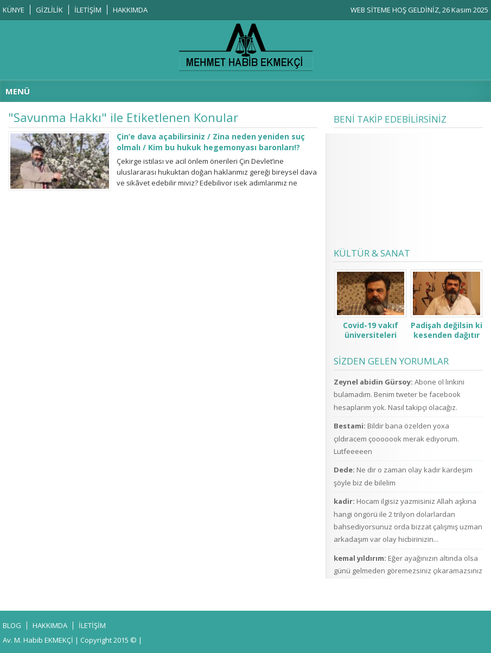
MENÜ (17, 91)
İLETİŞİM (87, 10)
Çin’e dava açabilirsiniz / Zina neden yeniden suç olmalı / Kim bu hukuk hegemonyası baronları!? (211, 141)
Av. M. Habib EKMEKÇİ (38, 640)
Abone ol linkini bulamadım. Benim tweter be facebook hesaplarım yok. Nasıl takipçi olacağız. (399, 394)
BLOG (12, 625)
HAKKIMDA (130, 10)
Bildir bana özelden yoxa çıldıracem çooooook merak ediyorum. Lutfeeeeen (396, 438)
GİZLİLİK (49, 10)
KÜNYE (13, 10)
